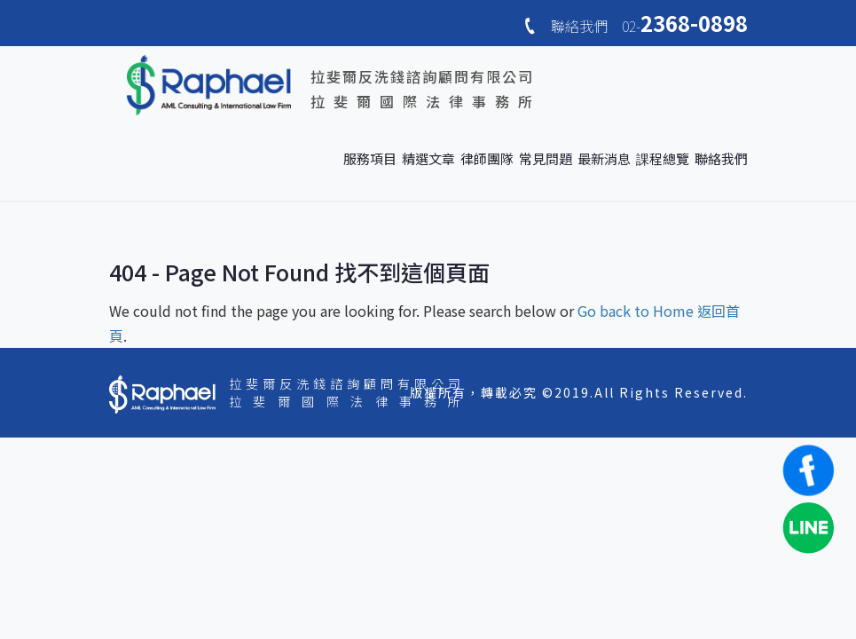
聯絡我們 (721, 158)
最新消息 (604, 158)
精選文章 (428, 158)
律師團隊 (487, 158)
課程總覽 (662, 158)
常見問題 (545, 158)
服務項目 (370, 158)
